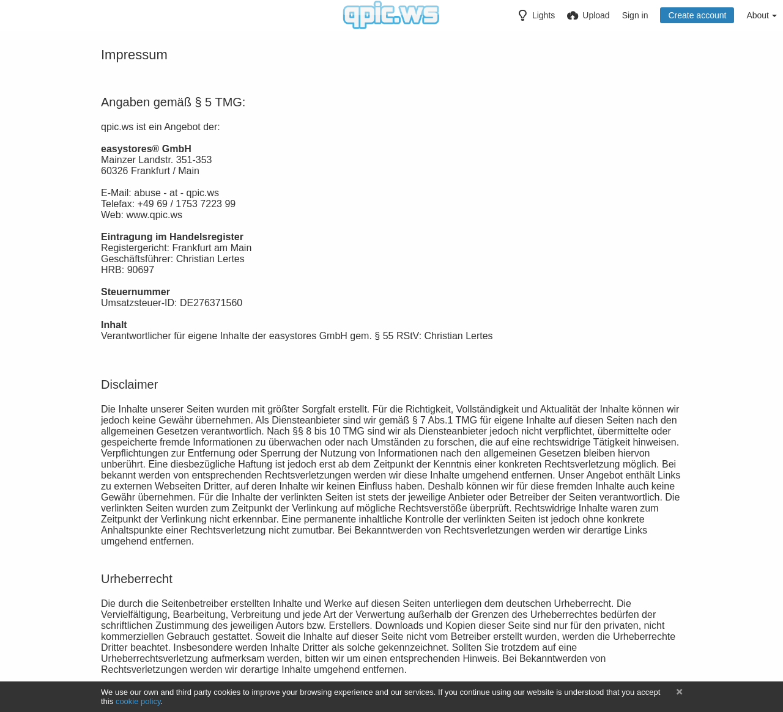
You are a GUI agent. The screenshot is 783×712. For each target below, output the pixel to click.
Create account (697, 15)
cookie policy (138, 701)
